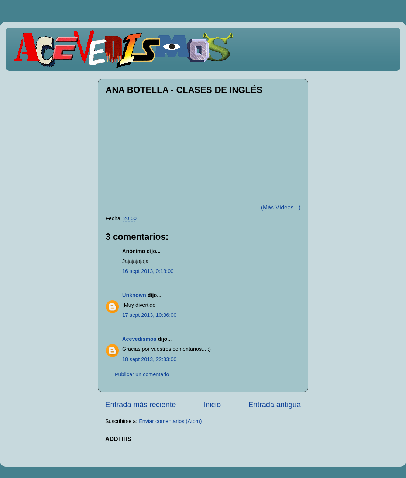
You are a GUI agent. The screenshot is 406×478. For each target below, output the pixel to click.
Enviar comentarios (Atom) (170, 421)
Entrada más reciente (140, 405)
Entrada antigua (274, 405)
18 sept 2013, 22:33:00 (149, 359)
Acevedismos (139, 339)
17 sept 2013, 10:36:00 (149, 315)
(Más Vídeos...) (280, 207)
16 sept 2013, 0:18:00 (147, 271)
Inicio (212, 405)
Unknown (134, 295)
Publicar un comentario (142, 374)
